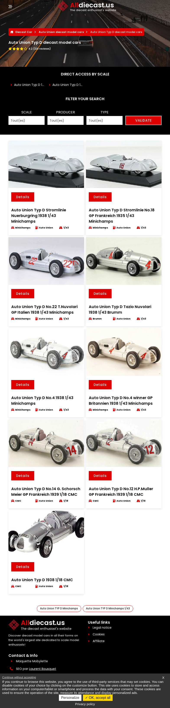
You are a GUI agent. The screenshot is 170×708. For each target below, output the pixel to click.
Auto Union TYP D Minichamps (59, 608)
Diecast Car (23, 32)
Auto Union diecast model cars (61, 32)
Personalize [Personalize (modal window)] (70, 698)
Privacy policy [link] (85, 704)
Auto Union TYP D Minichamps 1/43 (108, 608)
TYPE (104, 112)
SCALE (26, 112)
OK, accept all (97, 698)
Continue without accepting (19, 677)
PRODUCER (65, 112)
